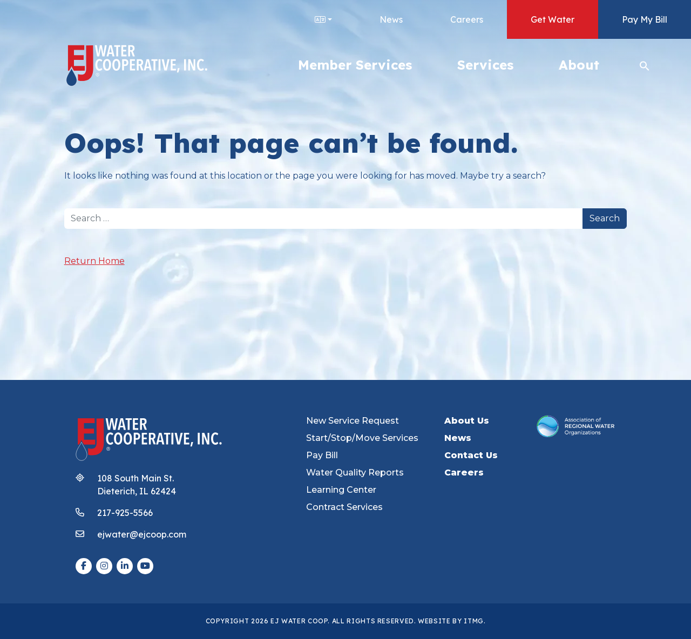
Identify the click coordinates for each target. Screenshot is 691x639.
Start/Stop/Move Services (362, 438)
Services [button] (485, 65)
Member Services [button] (355, 65)
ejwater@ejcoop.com (141, 534)
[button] (644, 64)
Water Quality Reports (355, 472)
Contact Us (471, 455)
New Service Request (352, 421)
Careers (466, 19)
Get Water (552, 19)
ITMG (474, 621)
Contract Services (344, 507)
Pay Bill (322, 455)
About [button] (579, 65)
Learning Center (341, 490)
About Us (466, 421)
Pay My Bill (644, 19)
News (391, 19)
